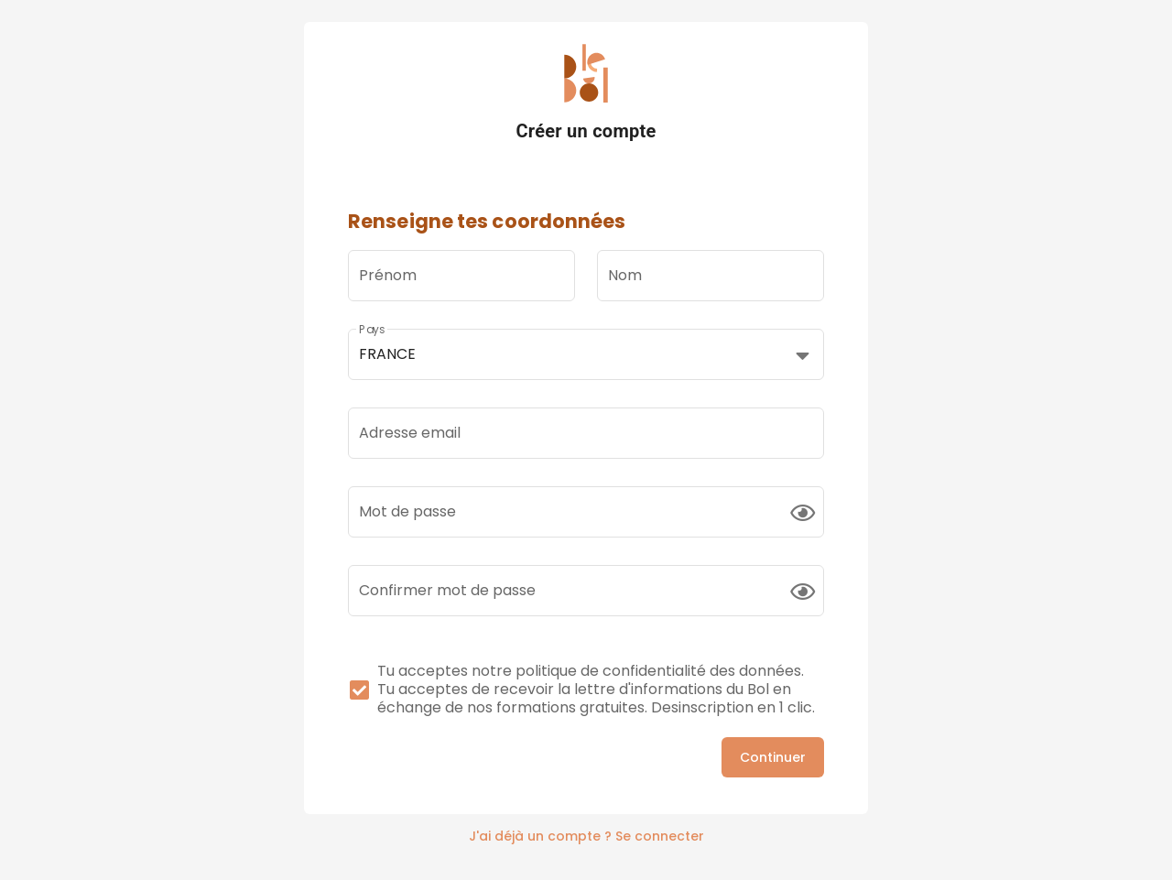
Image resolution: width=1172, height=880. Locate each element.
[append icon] (802, 513)
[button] (586, 354)
